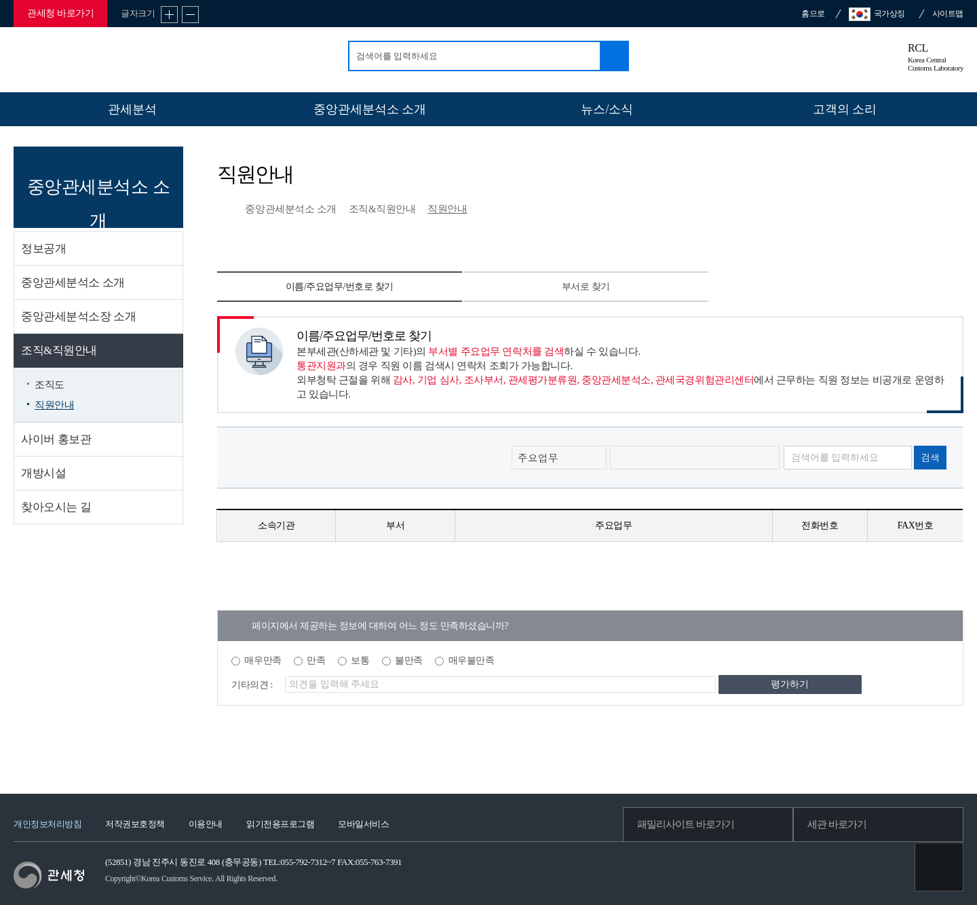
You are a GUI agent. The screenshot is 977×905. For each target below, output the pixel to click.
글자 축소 (190, 14)
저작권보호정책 (135, 824)
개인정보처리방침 (47, 824)
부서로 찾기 (586, 287)
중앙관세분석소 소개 (73, 282)
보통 (360, 660)
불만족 (409, 660)
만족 (316, 660)
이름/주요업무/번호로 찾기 (340, 287)
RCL (935, 58)
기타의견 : (252, 685)
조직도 (49, 384)
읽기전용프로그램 (280, 824)
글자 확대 (169, 14)
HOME (224, 210)
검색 (614, 56)
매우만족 (262, 660)
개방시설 (43, 473)
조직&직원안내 (59, 350)
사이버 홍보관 (56, 439)
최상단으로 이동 (939, 867)
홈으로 (813, 13)
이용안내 (206, 824)
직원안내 (54, 405)
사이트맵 (947, 13)
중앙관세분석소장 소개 (78, 316)
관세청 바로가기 (60, 13)
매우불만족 (471, 660)
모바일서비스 (363, 824)
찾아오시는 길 (56, 507)
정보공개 (43, 248)
